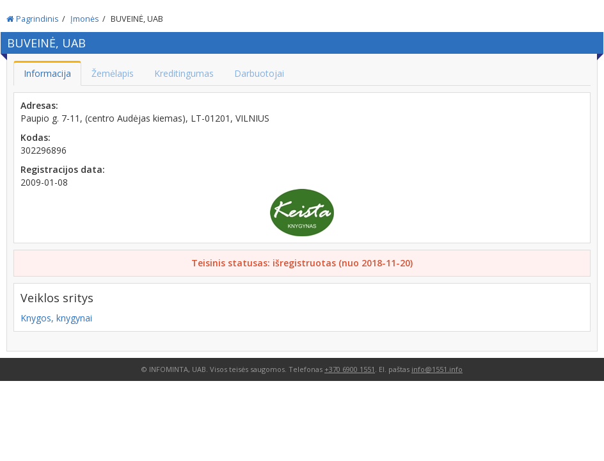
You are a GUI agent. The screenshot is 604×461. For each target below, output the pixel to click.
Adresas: (39, 105)
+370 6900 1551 (349, 369)
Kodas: (35, 137)
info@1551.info (437, 369)
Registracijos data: (62, 169)
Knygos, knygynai (56, 318)
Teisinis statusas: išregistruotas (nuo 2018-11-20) (302, 263)
